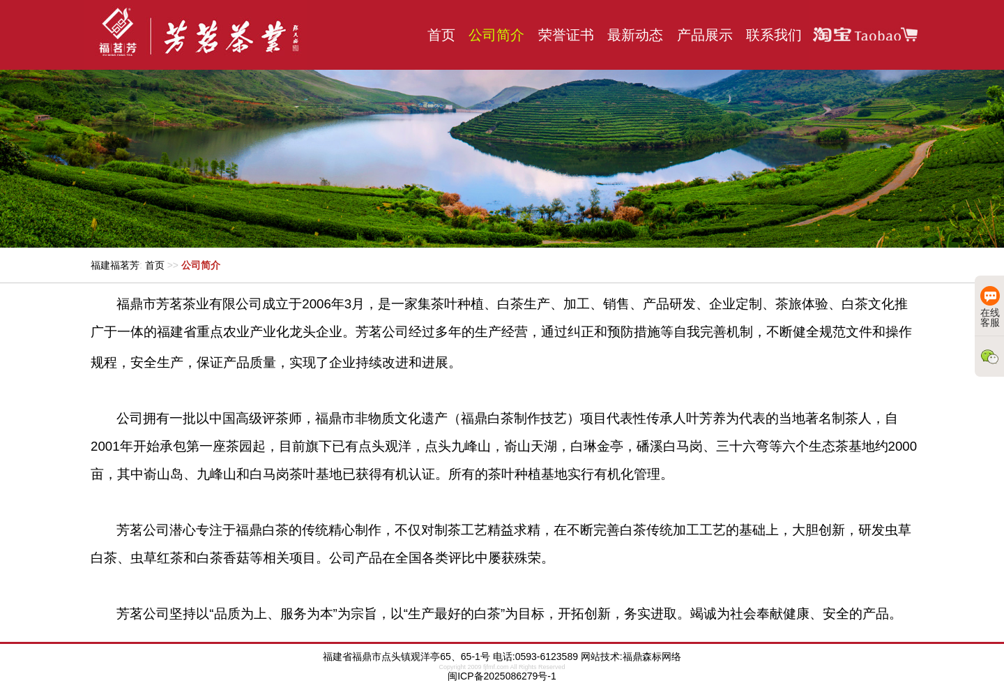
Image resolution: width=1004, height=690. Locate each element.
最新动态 (635, 35)
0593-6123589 (546, 656)
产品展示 (705, 35)
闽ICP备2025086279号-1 (502, 676)
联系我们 (774, 35)
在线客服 (990, 307)
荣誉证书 (566, 35)
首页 (441, 35)
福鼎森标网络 (652, 656)
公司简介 (496, 35)
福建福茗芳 (115, 265)
